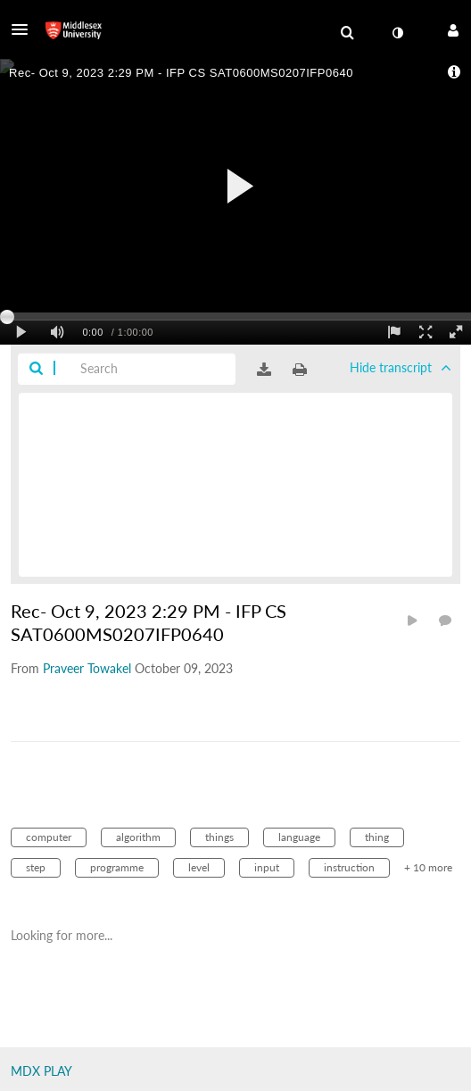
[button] (25, 29)
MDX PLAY (41, 1071)
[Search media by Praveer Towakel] (87, 668)
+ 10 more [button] (428, 867)
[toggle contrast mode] (397, 33)
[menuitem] (347, 33)
